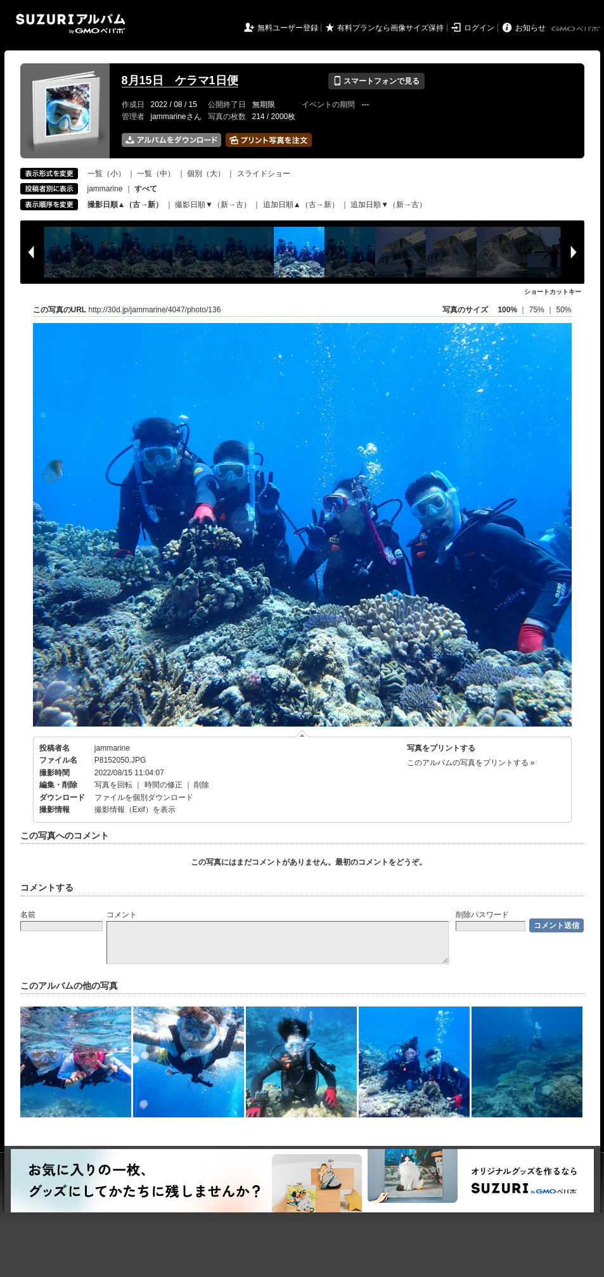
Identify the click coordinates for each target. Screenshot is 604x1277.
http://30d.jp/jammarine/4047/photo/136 (155, 309)
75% (537, 309)
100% (507, 309)
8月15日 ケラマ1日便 (180, 80)
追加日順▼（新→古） (388, 204)
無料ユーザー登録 (287, 27)
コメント (121, 914)
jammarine (105, 188)
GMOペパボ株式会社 (576, 29)
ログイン (479, 27)
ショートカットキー (552, 291)
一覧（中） (156, 173)
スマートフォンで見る (376, 81)
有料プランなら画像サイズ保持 (390, 27)
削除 (201, 784)
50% (563, 309)
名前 (27, 914)
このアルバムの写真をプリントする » (471, 762)
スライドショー (263, 173)
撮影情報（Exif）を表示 (135, 809)
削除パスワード (482, 914)
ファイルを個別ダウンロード (143, 797)
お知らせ (530, 27)
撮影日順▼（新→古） (213, 204)
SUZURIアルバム (70, 23)
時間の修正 (164, 784)
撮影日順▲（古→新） (125, 204)
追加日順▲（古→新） (301, 204)
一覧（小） (106, 173)
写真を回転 (113, 784)
